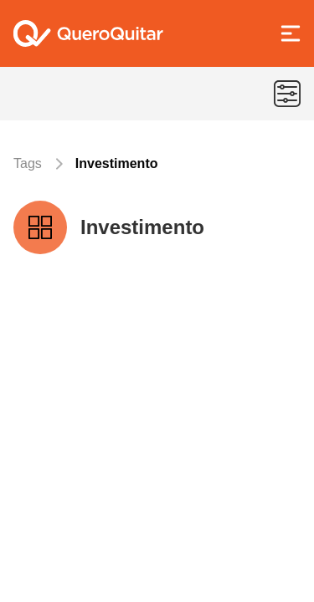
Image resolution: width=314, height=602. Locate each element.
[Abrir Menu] (291, 33)
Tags (27, 163)
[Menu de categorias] (287, 93)
